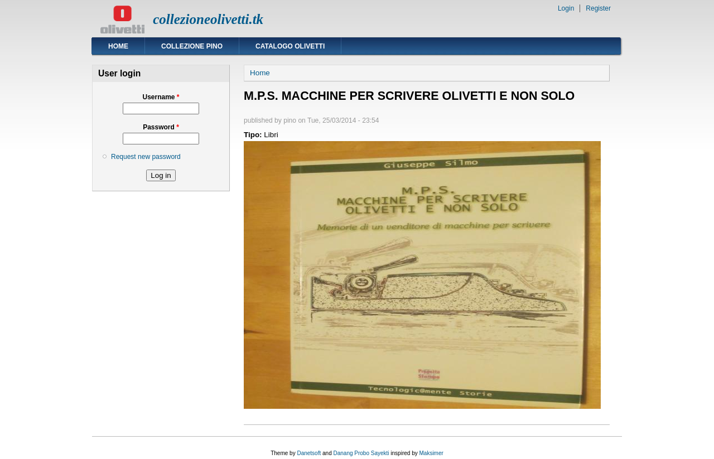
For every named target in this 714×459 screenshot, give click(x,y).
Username (160, 97)
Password (161, 127)
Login (566, 8)
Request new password (146, 157)
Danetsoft (309, 453)
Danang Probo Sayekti (361, 453)
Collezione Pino (192, 46)
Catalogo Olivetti (290, 46)
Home (118, 46)
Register (598, 8)
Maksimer (431, 453)
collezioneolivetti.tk (208, 19)
